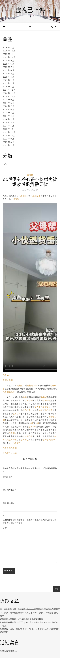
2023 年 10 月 (9, 135)
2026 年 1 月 (8, 47)
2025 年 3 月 (8, 80)
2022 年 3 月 (8, 145)
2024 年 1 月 (8, 125)
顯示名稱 (7, 476)
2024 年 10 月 (9, 96)
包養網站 (13, 433)
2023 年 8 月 (8, 142)
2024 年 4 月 (8, 116)
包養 (25, 397)
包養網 (16, 199)
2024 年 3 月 (8, 119)
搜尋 (56, 589)
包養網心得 (28, 436)
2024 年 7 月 (8, 106)
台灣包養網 (8, 380)
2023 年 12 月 (9, 129)
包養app (6, 375)
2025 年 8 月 (8, 63)
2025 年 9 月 (8, 60)
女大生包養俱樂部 (42, 407)
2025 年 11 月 (9, 54)
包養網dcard (32, 385)
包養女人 (21, 385)
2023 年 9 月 (8, 138)
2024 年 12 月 (9, 89)
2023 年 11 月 (9, 132)
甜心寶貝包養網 (10, 453)
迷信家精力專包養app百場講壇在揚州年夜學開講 (21, 619)
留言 (5, 528)
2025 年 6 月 (8, 70)
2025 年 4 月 (8, 76)
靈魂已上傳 (30, 10)
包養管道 (13, 439)
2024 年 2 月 (8, 122)
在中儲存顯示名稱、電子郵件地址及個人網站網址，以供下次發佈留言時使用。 (29, 521)
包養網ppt (51, 439)
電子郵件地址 (9, 490)
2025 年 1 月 (8, 86)
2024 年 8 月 (8, 103)
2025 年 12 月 (9, 50)
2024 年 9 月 (8, 99)
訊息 (5, 164)
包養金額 (25, 439)
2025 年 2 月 (8, 83)
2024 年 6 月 (8, 109)
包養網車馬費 (9, 392)
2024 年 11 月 (9, 93)
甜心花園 (27, 410)
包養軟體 (46, 400)
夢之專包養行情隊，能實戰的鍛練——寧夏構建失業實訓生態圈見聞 (30, 609)
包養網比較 (24, 195)
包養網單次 (35, 195)
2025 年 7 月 (8, 67)
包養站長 (29, 400)
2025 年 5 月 (8, 73)
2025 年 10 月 (9, 57)
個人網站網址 (9, 503)
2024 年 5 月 (8, 112)
